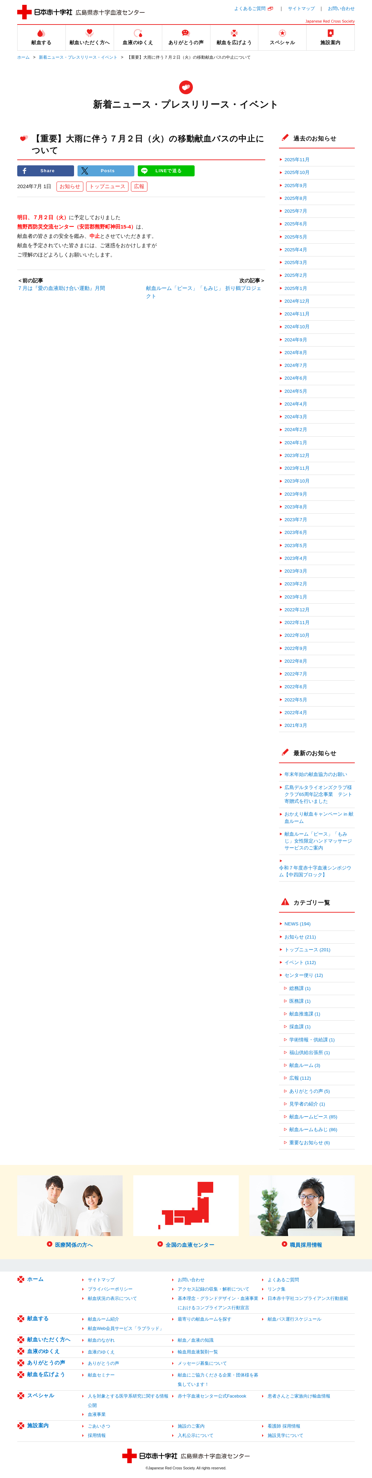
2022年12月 (297, 609)
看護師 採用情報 (284, 1426)
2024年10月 (297, 326)
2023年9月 (296, 494)
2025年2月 (296, 275)
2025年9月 (296, 185)
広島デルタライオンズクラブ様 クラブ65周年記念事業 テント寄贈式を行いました (320, 794)
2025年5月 (296, 237)
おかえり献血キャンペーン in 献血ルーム (319, 817)
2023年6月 (296, 532)
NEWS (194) (298, 923)
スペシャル (40, 1395)
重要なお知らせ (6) (309, 1142)
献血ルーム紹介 (103, 1319)
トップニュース (107, 186)
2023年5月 (296, 545)
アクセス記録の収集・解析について (213, 1289)
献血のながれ (101, 1340)
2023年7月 (296, 519)
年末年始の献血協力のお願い (316, 774)
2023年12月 (297, 455)
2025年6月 (296, 223)
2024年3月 (296, 416)
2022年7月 (296, 674)
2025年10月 (297, 172)
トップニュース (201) (307, 949)
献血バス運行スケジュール (294, 1319)
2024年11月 (297, 314)
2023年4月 (296, 558)
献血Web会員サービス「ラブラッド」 (126, 1328)
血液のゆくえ (43, 1351)
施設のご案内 (191, 1426)
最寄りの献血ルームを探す (204, 1319)
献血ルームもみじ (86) (313, 1129)
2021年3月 (296, 725)
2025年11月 (297, 159)
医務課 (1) (300, 1001)
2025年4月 (296, 249)
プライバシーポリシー (110, 1289)
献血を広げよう (46, 1374)
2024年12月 (297, 301)
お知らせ (70, 186)
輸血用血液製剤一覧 (198, 1351)
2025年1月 (296, 288)
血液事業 (97, 1414)
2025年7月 (296, 211)
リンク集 (277, 1289)
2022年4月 (296, 712)
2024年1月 (296, 442)
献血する (38, 1318)
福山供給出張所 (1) (309, 1052)
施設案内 (38, 1425)
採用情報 (97, 1435)
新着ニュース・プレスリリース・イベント (78, 57)
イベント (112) (300, 962)
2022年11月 (297, 622)
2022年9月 (296, 648)
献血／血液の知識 (196, 1340)
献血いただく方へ (49, 1339)
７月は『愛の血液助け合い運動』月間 (61, 288)
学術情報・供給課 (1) (312, 1039)
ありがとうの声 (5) (309, 1091)
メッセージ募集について (202, 1363)
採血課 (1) (300, 1026)
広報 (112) (300, 1078)
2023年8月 (296, 506)
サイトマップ (301, 8)
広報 (139, 186)
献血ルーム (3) (304, 1065)
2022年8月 (296, 661)
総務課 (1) (300, 988)
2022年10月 (297, 635)
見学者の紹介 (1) (307, 1104)
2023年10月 (297, 481)
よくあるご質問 (250, 8)
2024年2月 (296, 429)
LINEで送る (169, 170)
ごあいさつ (99, 1426)
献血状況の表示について (112, 1298)
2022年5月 (296, 699)
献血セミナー (101, 1375)
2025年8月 (296, 198)
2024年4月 (296, 404)
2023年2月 (296, 583)
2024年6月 (296, 378)
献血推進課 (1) (304, 1014)
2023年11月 (297, 468)
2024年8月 (296, 352)
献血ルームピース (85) (313, 1116)
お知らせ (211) (300, 937)
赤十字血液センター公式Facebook (212, 1396)
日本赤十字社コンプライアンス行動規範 (308, 1298)
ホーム (23, 57)
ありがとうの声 (46, 1362)
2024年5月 (296, 391)
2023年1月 (296, 597)
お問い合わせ (341, 8)
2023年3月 (296, 571)
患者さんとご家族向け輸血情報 (299, 1396)
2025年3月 (296, 262)
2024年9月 (296, 339)
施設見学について (285, 1435)
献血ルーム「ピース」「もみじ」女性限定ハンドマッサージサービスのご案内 (318, 841)
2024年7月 (296, 365)
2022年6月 (296, 686)
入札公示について (196, 1435)
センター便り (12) (304, 975)
